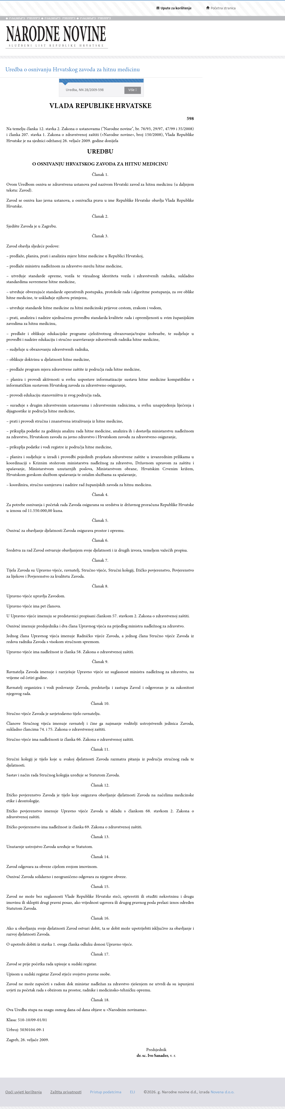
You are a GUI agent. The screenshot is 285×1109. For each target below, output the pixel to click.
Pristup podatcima (105, 1092)
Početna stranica (223, 8)
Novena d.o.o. (222, 1092)
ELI (132, 1092)
